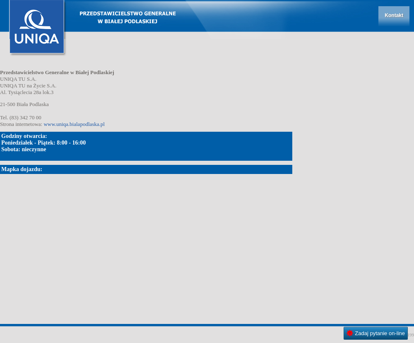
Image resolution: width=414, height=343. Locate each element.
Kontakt (394, 15)
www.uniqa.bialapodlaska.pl (74, 124)
